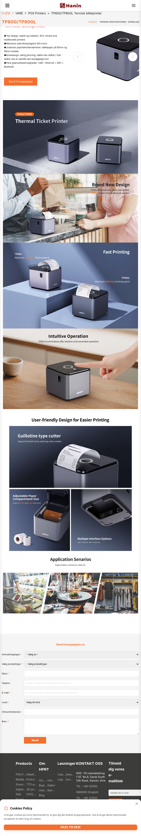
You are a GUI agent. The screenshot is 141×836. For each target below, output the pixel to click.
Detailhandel (70, 774)
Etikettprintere (31, 774)
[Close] (137, 803)
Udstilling (43, 790)
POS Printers (37, 13)
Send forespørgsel (21, 81)
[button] (132, 56)
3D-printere (31, 789)
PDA (18, 794)
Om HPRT (43, 780)
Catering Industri (62, 774)
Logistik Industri (62, 779)
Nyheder (51, 790)
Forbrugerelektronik (31, 779)
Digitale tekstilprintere (21, 789)
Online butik (51, 780)
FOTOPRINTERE (31, 794)
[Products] (7, 5)
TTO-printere (31, 784)
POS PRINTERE (21, 774)
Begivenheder (43, 785)
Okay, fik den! (70, 827)
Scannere (21, 784)
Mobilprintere (21, 779)
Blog (41, 795)
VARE (19, 13)
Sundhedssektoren (70, 779)
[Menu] (133, 5)
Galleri (51, 785)
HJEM (6, 13)
